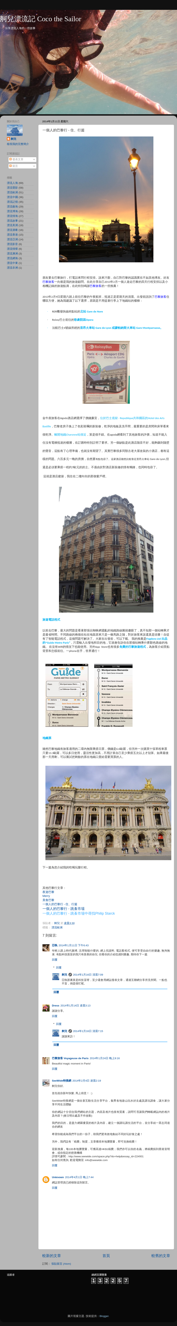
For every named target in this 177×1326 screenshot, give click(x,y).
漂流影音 (12, 244)
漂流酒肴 (12, 230)
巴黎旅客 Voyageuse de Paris (70, 1058)
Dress (55, 1005)
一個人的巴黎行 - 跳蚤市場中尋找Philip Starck (78, 913)
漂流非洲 (12, 267)
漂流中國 (12, 197)
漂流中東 (12, 263)
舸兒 (64, 974)
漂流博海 (12, 211)
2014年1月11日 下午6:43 (74, 945)
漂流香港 (12, 234)
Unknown (58, 1177)
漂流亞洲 (12, 239)
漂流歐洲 (57, 927)
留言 (13, 166)
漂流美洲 (12, 225)
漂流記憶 (12, 201)
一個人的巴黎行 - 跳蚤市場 (63, 909)
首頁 (106, 1256)
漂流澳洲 (12, 253)
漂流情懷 (12, 248)
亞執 (54, 945)
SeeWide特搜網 (61, 1080)
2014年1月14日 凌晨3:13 (76, 1005)
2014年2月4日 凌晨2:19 (86, 1080)
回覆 (54, 959)
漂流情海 (12, 216)
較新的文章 (51, 1256)
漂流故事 (12, 220)
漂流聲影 (12, 187)
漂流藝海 (12, 206)
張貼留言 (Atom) (61, 1263)
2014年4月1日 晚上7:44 (79, 1177)
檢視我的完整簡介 (18, 144)
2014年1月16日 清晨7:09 (88, 974)
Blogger (104, 1316)
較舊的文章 (160, 1256)
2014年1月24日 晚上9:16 (105, 1058)
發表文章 (16, 159)
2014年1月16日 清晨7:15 (88, 1031)
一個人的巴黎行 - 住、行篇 (59, 904)
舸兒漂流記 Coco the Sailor (40, 19)
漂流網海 (12, 258)
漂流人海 (12, 183)
